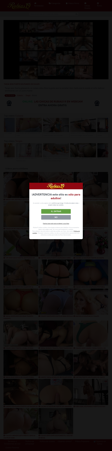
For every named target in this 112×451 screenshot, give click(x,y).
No (56, 217)
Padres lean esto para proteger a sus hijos (56, 223)
